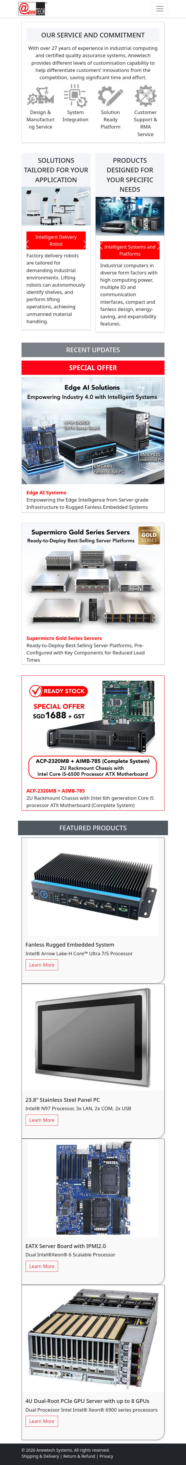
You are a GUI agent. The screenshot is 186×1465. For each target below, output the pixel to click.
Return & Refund (79, 1456)
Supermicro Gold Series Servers (64, 638)
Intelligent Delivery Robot (56, 240)
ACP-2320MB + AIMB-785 (55, 790)
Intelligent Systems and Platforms (129, 250)
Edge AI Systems (46, 492)
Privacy (106, 1456)
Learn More (42, 965)
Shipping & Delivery (40, 1456)
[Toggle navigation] (160, 9)
